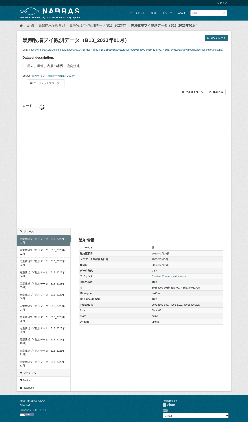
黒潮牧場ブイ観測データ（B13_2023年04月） (42, 274)
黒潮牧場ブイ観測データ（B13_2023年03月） (42, 263)
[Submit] (223, 12)
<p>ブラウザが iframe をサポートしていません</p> (124, 161)
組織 (153, 13)
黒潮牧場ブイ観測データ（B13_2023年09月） (42, 330)
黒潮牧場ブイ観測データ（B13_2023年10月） (42, 341)
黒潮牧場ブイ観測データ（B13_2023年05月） (42, 285)
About (181, 13)
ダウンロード (216, 37)
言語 (165, 410)
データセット (137, 13)
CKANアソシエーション (33, 409)
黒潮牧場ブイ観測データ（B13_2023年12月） (42, 363)
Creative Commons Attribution (169, 276)
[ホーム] (21, 25)
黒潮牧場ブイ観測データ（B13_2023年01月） (165, 25)
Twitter (25, 380)
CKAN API (26, 405)
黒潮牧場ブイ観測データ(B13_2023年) (97, 25)
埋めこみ (216, 92)
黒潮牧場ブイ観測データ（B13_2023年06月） (42, 296)
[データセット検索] (208, 13)
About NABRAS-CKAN (33, 400)
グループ (167, 13)
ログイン (222, 2)
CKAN (169, 405)
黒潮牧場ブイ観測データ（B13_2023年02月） (42, 252)
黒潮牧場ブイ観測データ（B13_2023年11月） (42, 352)
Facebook (27, 387)
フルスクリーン (192, 92)
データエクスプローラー (46, 83)
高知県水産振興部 (51, 25)
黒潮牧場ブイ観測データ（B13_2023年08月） (42, 319)
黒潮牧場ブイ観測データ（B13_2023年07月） (42, 307)
